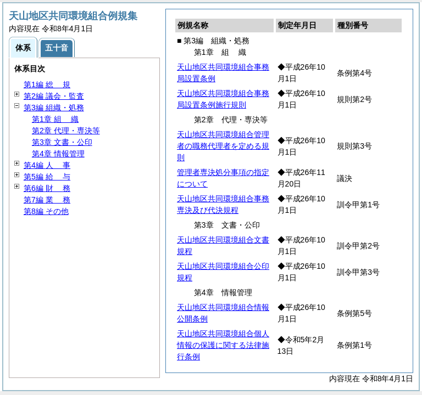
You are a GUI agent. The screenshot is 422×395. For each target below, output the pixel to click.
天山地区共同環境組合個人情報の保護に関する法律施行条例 (223, 345)
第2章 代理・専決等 (66, 130)
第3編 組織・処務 (54, 107)
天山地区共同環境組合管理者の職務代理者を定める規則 (223, 146)
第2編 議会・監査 (54, 96)
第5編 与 (47, 176)
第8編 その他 (46, 211)
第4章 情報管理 (58, 153)
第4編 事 (47, 165)
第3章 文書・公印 (62, 142)
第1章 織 (55, 119)
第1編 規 (47, 84)
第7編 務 (47, 199)
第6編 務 (47, 188)
